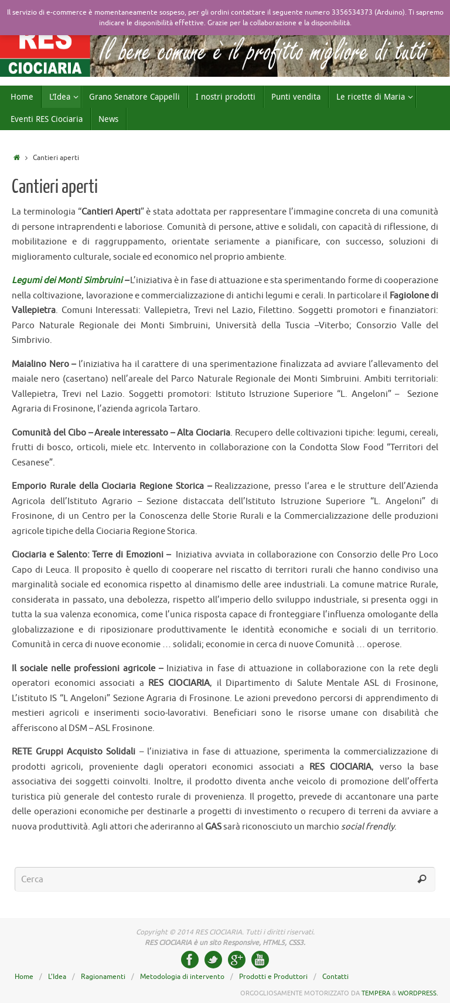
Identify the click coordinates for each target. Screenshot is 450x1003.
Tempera (376, 993)
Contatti (335, 976)
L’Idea (57, 976)
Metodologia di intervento (182, 976)
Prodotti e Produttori (273, 976)
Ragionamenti (103, 976)
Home (24, 976)
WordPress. (418, 993)
